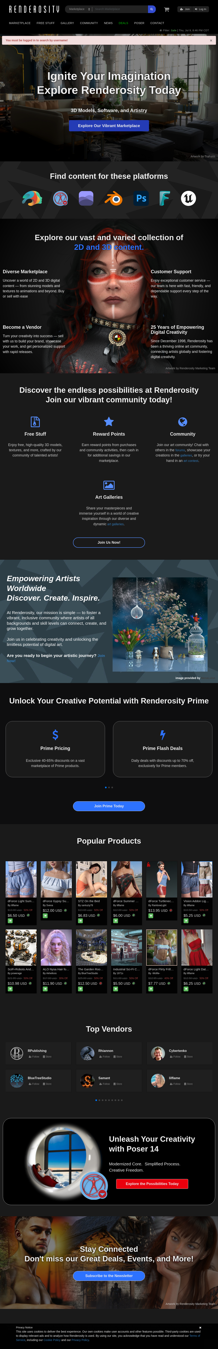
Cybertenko (178, 1050)
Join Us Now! (109, 542)
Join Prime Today (109, 806)
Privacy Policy (80, 1340)
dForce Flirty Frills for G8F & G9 (169, 969)
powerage (16, 973)
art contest (191, 461)
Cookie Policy (52, 1340)
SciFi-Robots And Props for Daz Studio (33, 969)
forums (180, 450)
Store (47, 1056)
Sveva (49, 905)
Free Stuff (46, 23)
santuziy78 (87, 905)
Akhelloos (51, 973)
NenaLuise (208, 678)
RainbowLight (159, 905)
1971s (120, 973)
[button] (106, 787)
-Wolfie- (156, 973)
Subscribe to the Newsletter (109, 1276)
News (108, 23)
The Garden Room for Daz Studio (100, 969)
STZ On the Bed (89, 901)
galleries (186, 455)
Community (89, 23)
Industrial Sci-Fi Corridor (129, 969)
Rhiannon (105, 1050)
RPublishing (37, 1050)
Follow (34, 1056)
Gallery (67, 23)
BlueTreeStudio (90, 973)
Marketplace (20, 23)
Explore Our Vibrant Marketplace (109, 125)
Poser (139, 23)
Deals (123, 23)
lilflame (15, 905)
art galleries (115, 524)
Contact (157, 23)
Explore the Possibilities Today (152, 1184)
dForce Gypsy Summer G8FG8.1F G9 (68, 901)
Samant (104, 1078)
